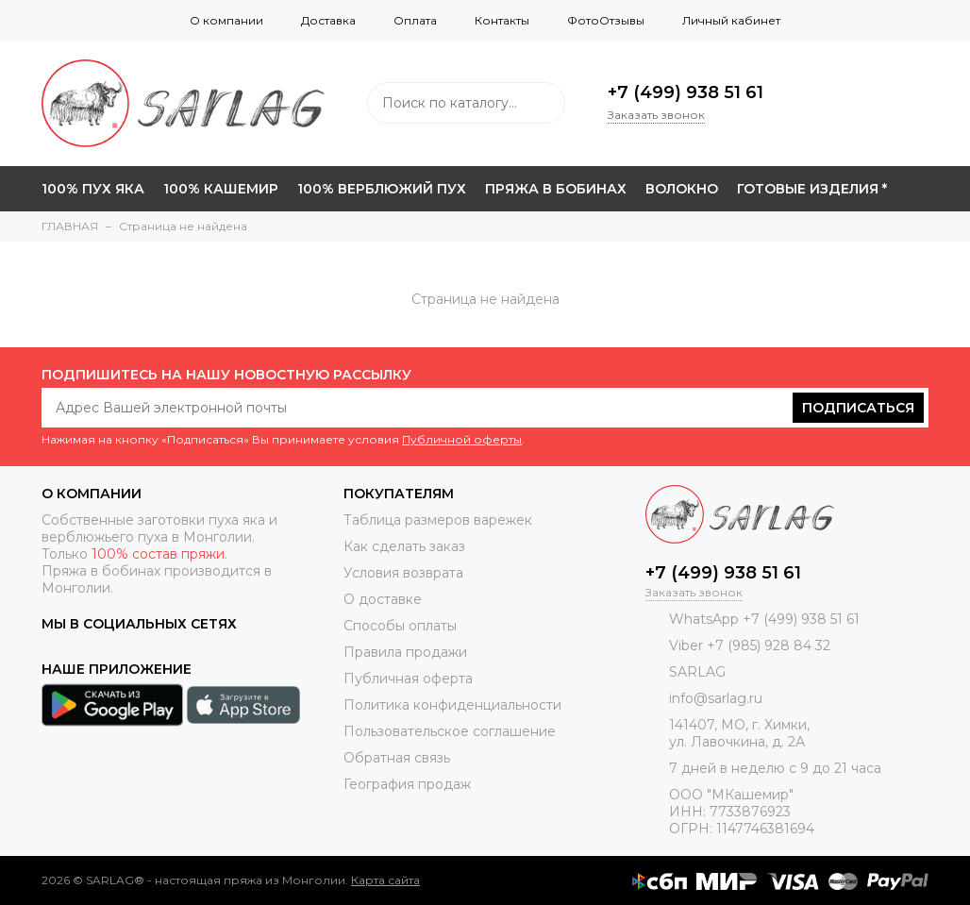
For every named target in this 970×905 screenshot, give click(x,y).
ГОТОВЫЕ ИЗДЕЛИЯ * (812, 188)
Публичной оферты (462, 439)
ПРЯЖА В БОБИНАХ (556, 188)
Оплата (415, 20)
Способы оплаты (400, 625)
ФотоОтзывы (605, 20)
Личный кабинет (731, 20)
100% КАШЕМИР (220, 188)
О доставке (382, 599)
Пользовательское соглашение (449, 731)
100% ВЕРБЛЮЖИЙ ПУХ (381, 188)
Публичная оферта (408, 678)
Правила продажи (405, 652)
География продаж (407, 784)
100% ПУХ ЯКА (93, 188)
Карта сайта (385, 880)
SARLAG (697, 671)
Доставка (328, 20)
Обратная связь (396, 757)
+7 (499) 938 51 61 (685, 92)
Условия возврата (403, 572)
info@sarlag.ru (715, 698)
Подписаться (858, 407)
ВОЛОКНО (681, 188)
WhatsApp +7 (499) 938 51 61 (764, 619)
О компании (226, 20)
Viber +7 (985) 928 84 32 (749, 645)
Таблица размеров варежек (437, 519)
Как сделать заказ (404, 546)
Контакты (502, 20)
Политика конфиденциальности (452, 704)
